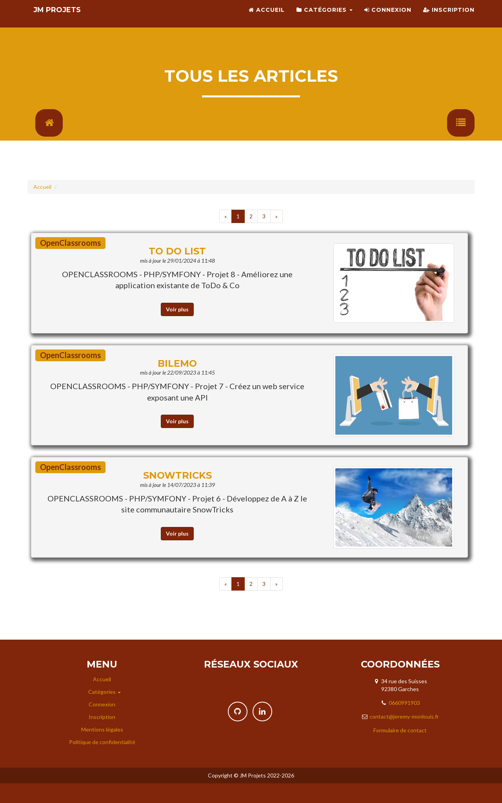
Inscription (449, 19)
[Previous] (225, 236)
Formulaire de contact (400, 749)
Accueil (267, 19)
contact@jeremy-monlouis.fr (404, 736)
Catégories (324, 19)
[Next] (276, 236)
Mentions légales (102, 749)
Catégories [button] (104, 711)
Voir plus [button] (177, 329)
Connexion (387, 19)
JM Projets (63, 19)
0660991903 (404, 722)
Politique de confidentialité (102, 761)
